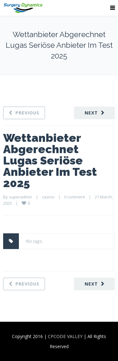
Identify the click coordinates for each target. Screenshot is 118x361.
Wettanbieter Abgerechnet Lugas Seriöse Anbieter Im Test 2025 (50, 160)
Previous (27, 113)
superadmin (20, 197)
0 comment (74, 197)
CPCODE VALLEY (65, 336)
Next (91, 113)
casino (48, 197)
